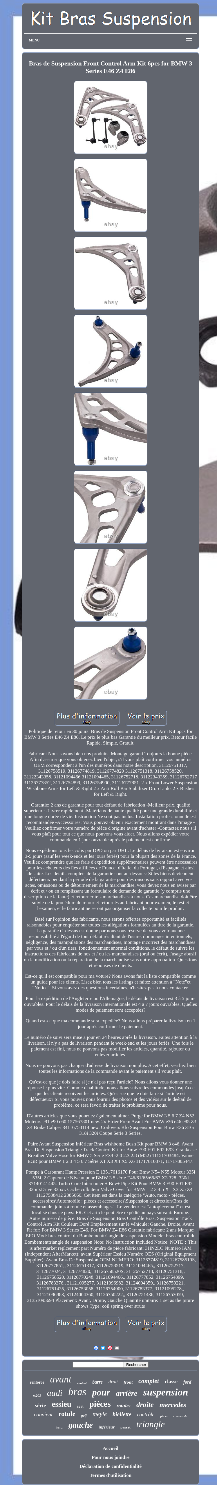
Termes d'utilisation (110, 1475)
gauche (80, 1424)
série (40, 1405)
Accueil (110, 1448)
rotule (66, 1414)
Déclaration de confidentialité (110, 1466)
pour (101, 1392)
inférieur (107, 1427)
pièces (100, 1404)
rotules (124, 1406)
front (128, 1382)
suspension (165, 1392)
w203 (37, 1395)
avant (60, 1379)
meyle (100, 1414)
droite (145, 1405)
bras (77, 1392)
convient (43, 1414)
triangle (150, 1424)
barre (97, 1382)
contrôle (145, 1415)
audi (54, 1393)
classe (171, 1381)
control (81, 1383)
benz (59, 1427)
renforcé (37, 1382)
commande (180, 1416)
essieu (61, 1404)
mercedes (173, 1405)
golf (84, 1415)
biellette (122, 1414)
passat (125, 1427)
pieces (163, 1416)
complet (148, 1380)
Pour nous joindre (111, 1457)
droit (113, 1381)
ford (187, 1382)
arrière (127, 1393)
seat (80, 1406)
